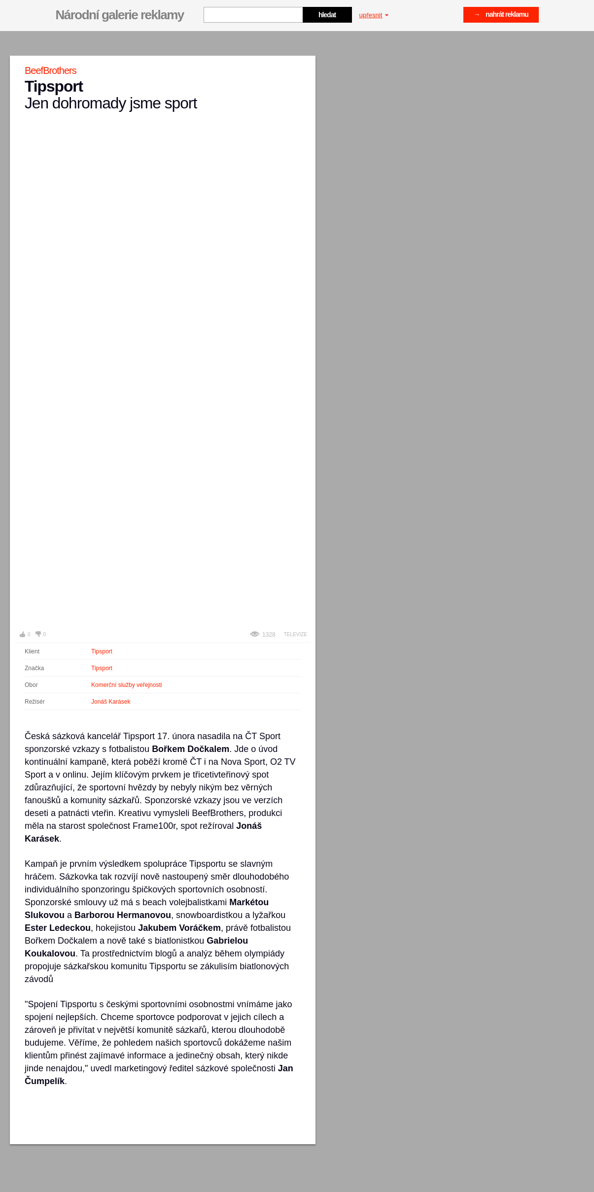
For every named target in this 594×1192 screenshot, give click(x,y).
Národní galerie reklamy (120, 14)
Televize (295, 634)
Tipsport (101, 651)
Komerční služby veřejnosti (126, 684)
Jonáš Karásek (110, 701)
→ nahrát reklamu (501, 14)
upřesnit (374, 15)
